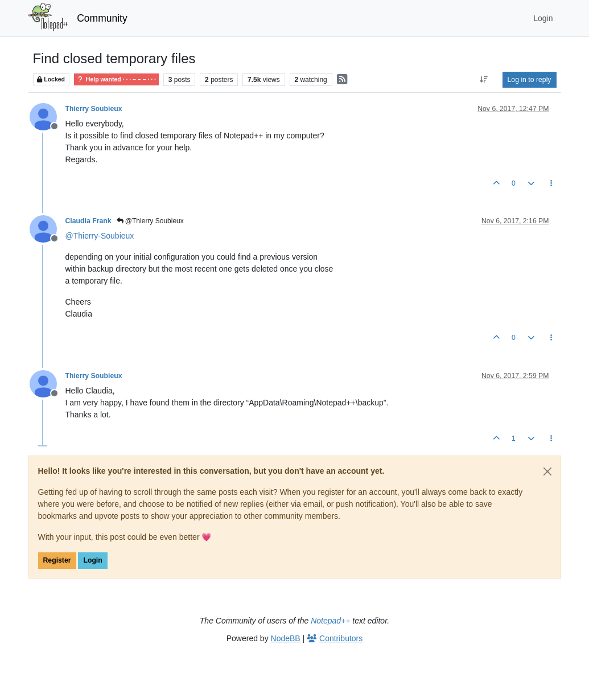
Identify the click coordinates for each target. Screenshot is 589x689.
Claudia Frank (88, 221)
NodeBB (285, 638)
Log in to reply (529, 80)
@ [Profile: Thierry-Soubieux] (99, 235)
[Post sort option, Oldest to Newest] (483, 80)
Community (102, 18)
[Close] (547, 471)
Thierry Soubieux (93, 109)
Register (57, 560)
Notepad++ (330, 620)
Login (92, 560)
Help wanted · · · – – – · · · (116, 79)
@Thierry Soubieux (150, 221)
